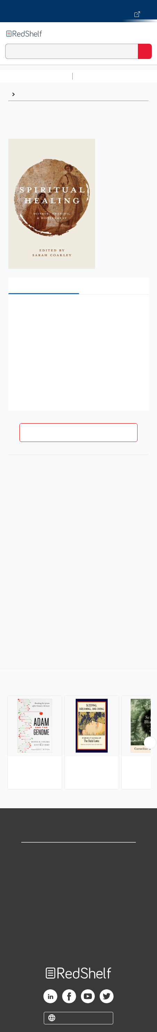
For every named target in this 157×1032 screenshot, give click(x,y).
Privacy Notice (78, 884)
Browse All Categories (36, 76)
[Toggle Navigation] (145, 33)
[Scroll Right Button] (150, 742)
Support (78, 868)
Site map (78, 945)
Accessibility (78, 930)
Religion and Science (45, 94)
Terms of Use (78, 899)
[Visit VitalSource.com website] (78, 11)
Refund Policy (78, 914)
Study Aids (94, 76)
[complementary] (78, 730)
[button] (77, 310)
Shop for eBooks (78, 853)
